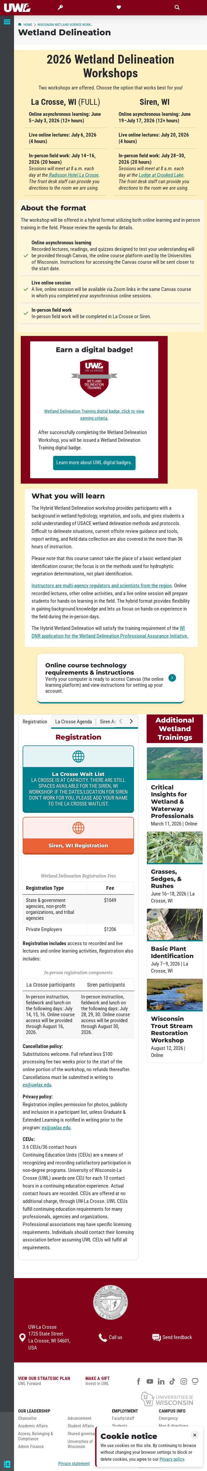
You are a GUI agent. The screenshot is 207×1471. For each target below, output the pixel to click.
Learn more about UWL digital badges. (94, 463)
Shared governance (84, 1433)
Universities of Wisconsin (80, 1444)
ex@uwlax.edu (37, 1085)
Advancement (79, 1418)
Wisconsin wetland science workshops (65, 25)
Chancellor (27, 1418)
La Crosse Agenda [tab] (73, 722)
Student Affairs (81, 1426)
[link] (110, 678)
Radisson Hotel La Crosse (73, 175)
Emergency (168, 1418)
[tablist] (78, 722)
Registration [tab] (35, 722)
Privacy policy (172, 1459)
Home (25, 25)
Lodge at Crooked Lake (161, 175)
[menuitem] (39, 1420)
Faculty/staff (123, 1418)
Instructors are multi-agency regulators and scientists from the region (102, 586)
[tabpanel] (78, 994)
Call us (110, 1337)
